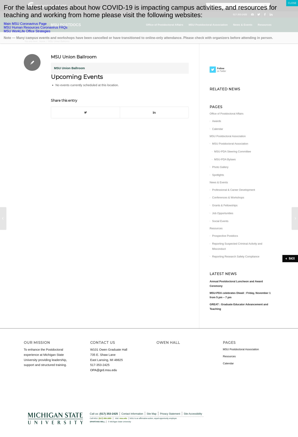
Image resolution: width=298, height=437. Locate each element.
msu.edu (123, 418)
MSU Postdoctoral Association (228, 136)
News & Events (219, 182)
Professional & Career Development (233, 189)
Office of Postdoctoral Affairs (227, 113)
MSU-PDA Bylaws (225, 159)
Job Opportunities (222, 213)
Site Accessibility (193, 413)
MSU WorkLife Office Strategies (27, 31)
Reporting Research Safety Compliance (235, 256)
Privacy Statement (170, 413)
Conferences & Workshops (228, 197)
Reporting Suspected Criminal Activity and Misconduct (237, 246)
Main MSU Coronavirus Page (25, 23)
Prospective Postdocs (225, 235)
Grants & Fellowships (225, 205)
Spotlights (218, 174)
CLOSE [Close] (292, 3)
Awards (216, 121)
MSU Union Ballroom (73, 56)
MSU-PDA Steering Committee (232, 151)
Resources (216, 228)
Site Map (151, 413)
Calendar (217, 128)
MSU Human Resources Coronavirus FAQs (35, 27)
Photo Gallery (220, 167)
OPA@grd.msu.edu (103, 370)
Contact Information (132, 413)
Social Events (220, 221)
